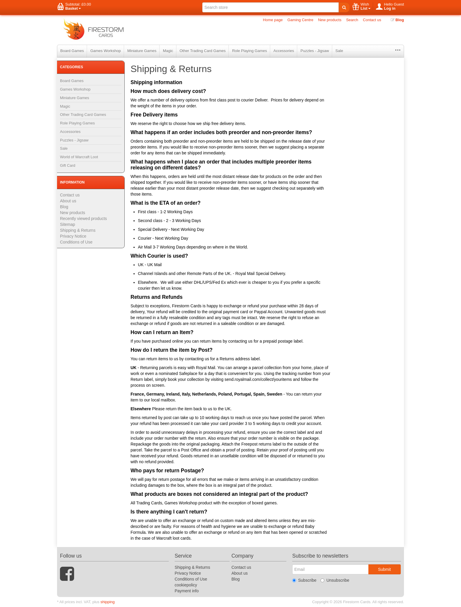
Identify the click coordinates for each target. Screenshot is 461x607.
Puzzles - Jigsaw (314, 51)
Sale (339, 51)
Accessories (283, 51)
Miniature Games (141, 51)
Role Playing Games (249, 51)
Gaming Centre (300, 20)
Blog (397, 20)
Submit (384, 569)
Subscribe (304, 580)
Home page (273, 20)
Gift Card (67, 165)
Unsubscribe (334, 580)
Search (352, 20)
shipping (108, 602)
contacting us (240, 341)
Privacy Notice (73, 236)
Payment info (187, 590)
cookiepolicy (186, 585)
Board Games (72, 51)
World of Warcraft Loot (79, 157)
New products (329, 20)
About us (68, 201)
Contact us (372, 20)
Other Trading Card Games (203, 51)
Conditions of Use (76, 242)
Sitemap (67, 224)
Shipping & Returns (78, 230)
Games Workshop (105, 51)
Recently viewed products (83, 218)
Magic (168, 51)
